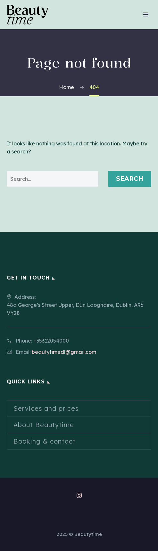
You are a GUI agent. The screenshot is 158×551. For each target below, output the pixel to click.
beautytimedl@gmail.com (64, 352)
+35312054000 (51, 340)
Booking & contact (44, 441)
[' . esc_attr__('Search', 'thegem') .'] (52, 179)
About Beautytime (43, 425)
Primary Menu (145, 14)
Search (129, 178)
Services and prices (46, 408)
